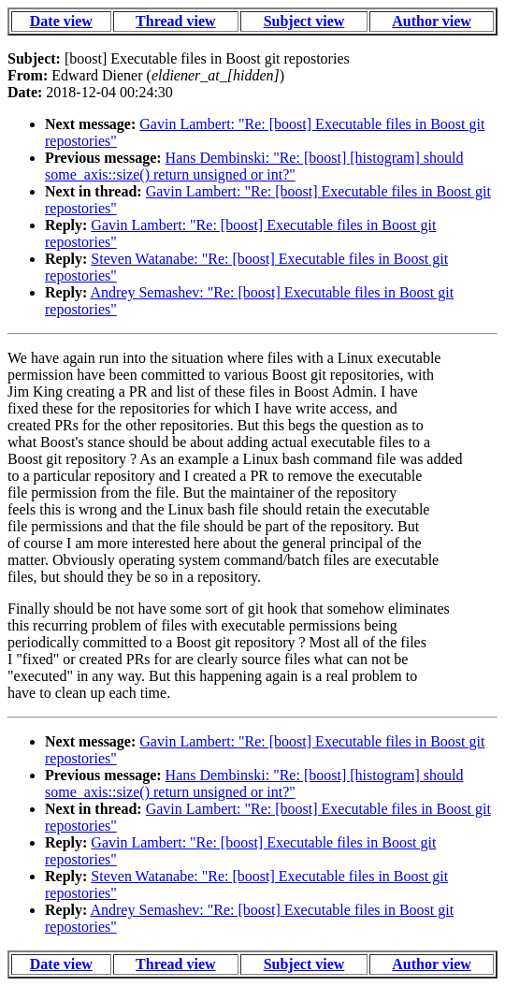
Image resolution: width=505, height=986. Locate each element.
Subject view (304, 21)
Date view (61, 21)
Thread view (175, 21)
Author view (431, 21)
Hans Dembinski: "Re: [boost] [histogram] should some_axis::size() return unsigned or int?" (254, 166)
